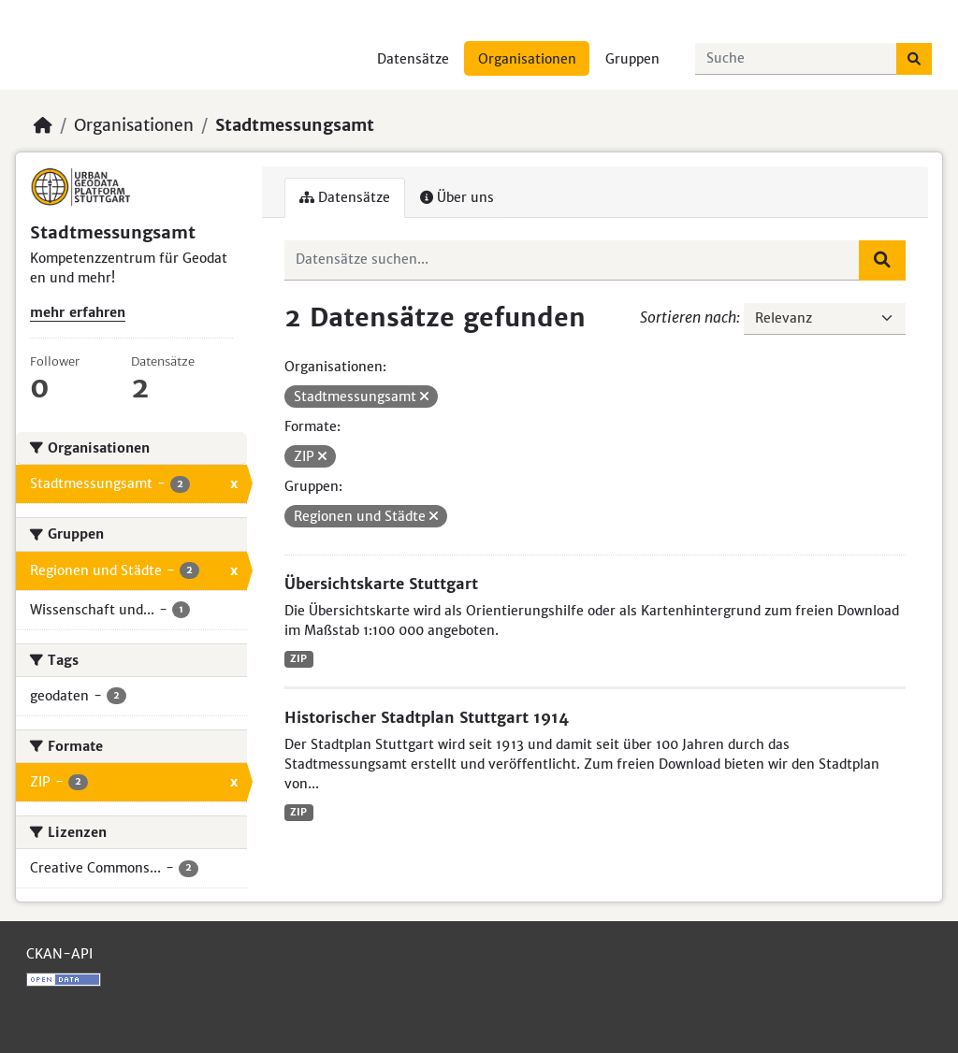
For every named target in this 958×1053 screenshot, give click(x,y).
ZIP (298, 659)
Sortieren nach (688, 317)
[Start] (43, 125)
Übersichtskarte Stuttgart (381, 583)
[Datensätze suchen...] (796, 59)
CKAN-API (59, 953)
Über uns (457, 197)
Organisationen (527, 58)
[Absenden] (914, 59)
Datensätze (413, 58)
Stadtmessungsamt (294, 125)
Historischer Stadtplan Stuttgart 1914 (426, 717)
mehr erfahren (77, 312)
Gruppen (632, 58)
